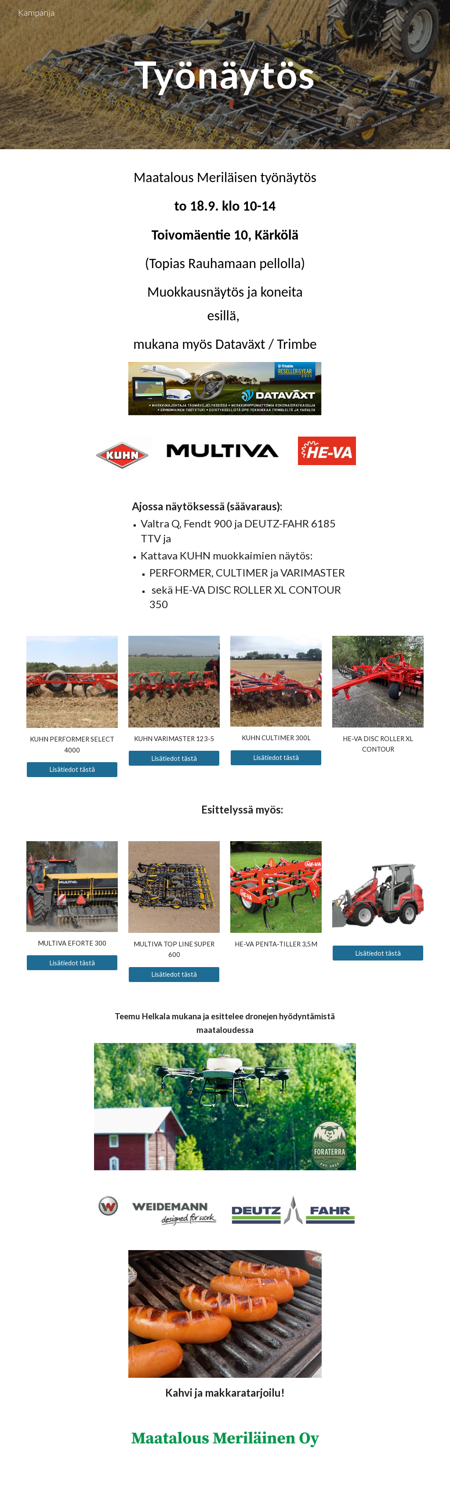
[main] (225, 74)
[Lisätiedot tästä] (72, 770)
